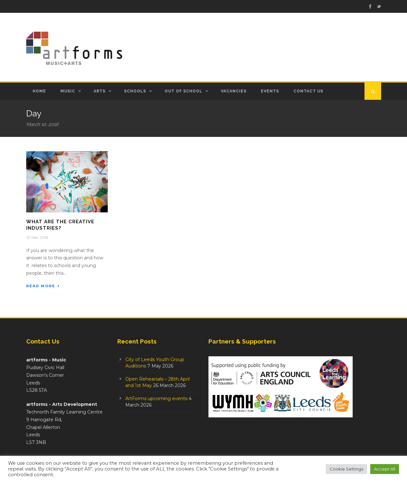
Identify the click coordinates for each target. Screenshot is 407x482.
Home (39, 91)
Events (270, 91)
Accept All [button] (384, 468)
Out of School (183, 91)
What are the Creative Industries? (60, 225)
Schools (135, 91)
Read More (43, 286)
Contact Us (308, 91)
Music (67, 91)
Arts (100, 91)
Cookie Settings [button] (346, 468)
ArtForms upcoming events (156, 398)
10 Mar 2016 (37, 237)
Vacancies (234, 91)
